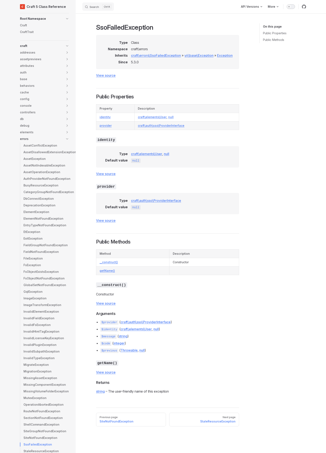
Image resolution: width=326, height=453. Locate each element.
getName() (107, 270)
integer (119, 343)
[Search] (98, 6)
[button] (44, 18)
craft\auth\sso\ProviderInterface (161, 125)
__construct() (109, 262)
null (171, 117)
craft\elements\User (152, 117)
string (123, 336)
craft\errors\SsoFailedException (156, 55)
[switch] (291, 6)
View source (106, 75)
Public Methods (273, 40)
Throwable (129, 350)
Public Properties (274, 33)
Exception (225, 55)
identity (105, 117)
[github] (304, 6)
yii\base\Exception (199, 55)
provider (106, 125)
